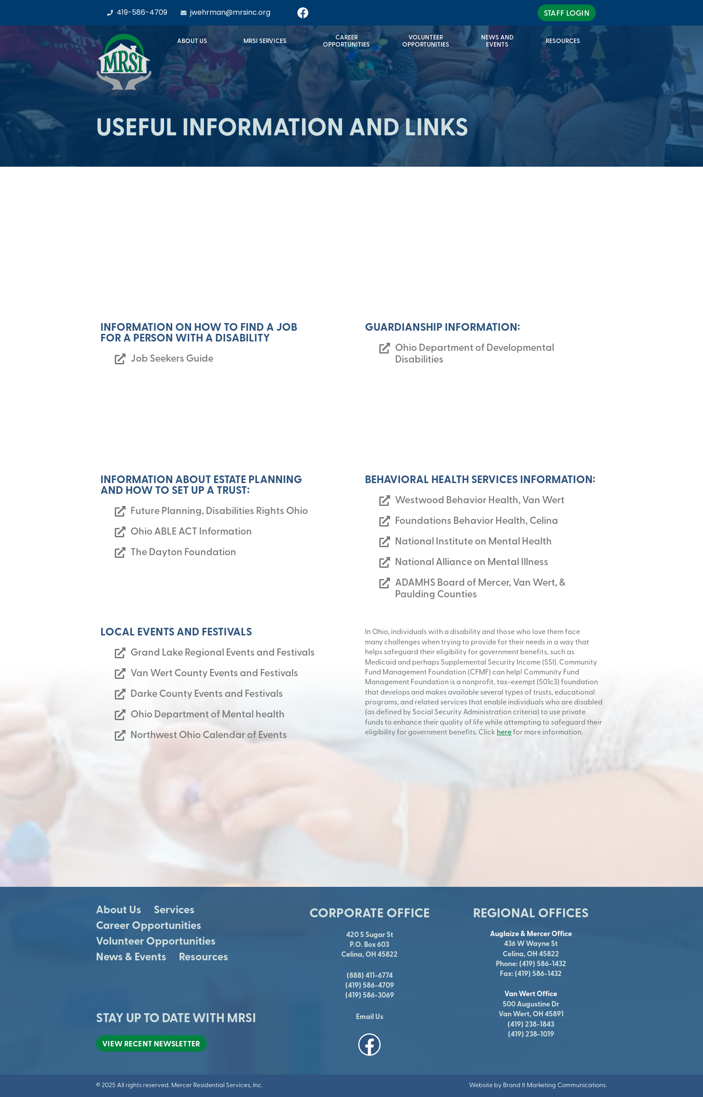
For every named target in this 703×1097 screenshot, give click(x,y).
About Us (194, 40)
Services (174, 909)
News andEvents (497, 40)
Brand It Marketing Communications (554, 1084)
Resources (565, 40)
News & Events (131, 956)
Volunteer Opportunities (156, 940)
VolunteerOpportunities (425, 40)
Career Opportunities (148, 925)
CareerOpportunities (346, 40)
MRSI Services (267, 40)
